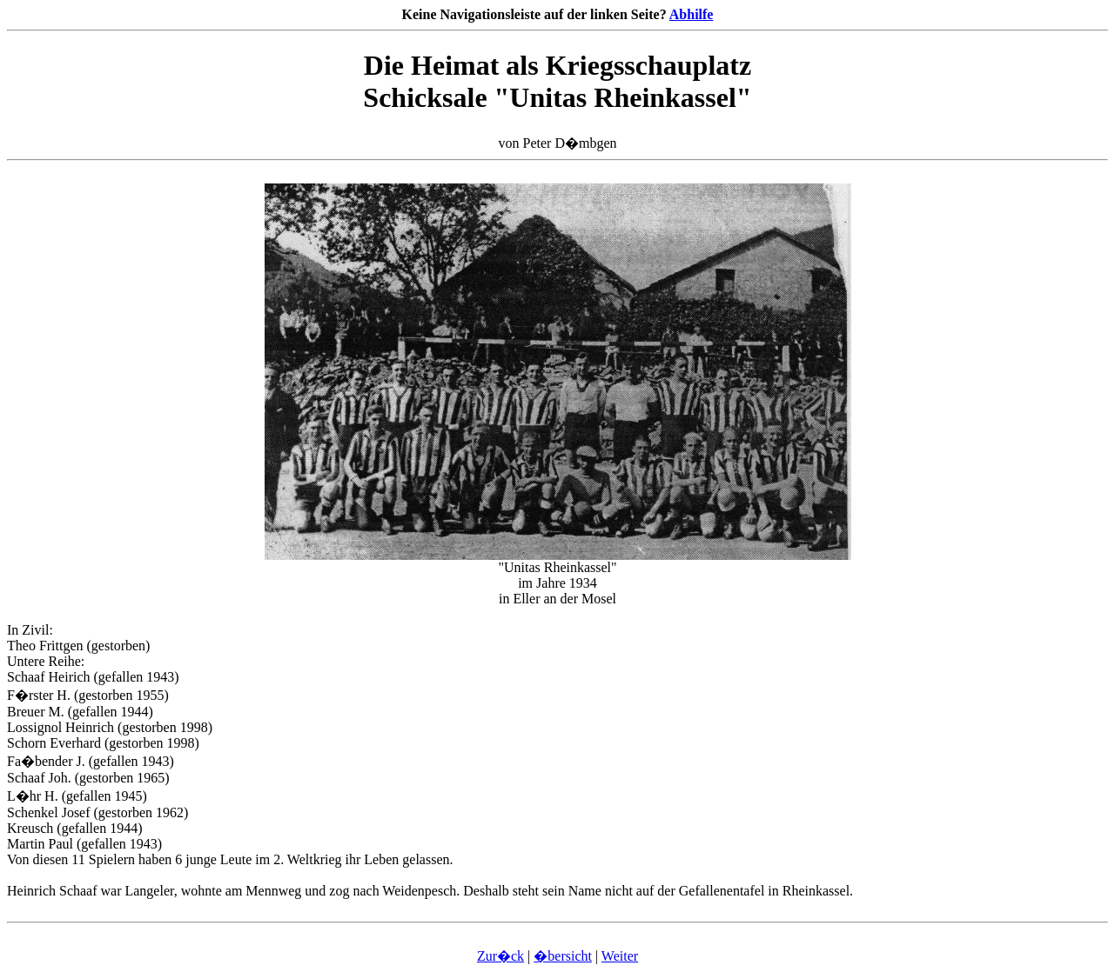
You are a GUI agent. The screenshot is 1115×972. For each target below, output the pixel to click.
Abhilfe (691, 14)
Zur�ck (500, 956)
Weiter (619, 956)
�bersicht (563, 956)
